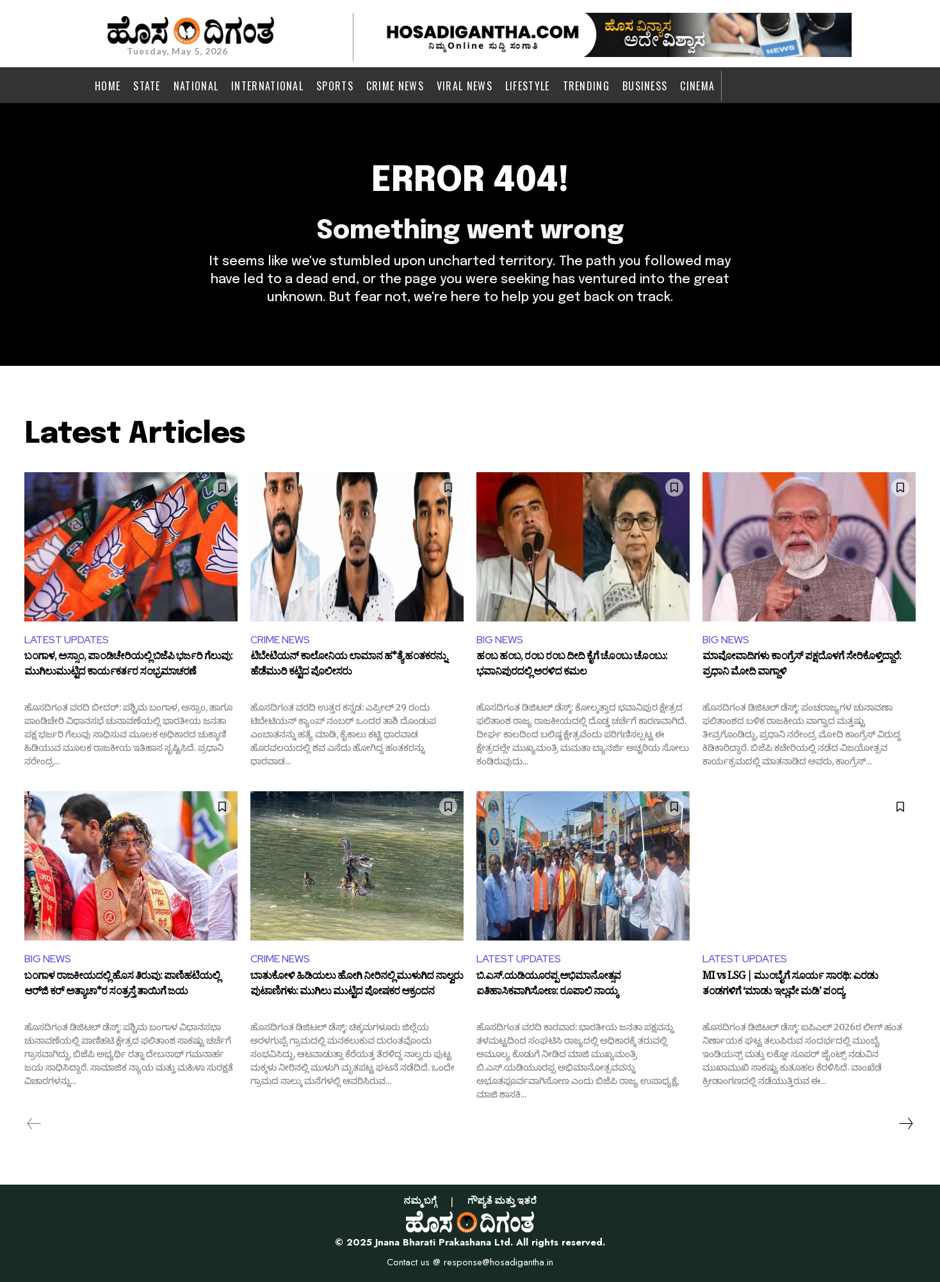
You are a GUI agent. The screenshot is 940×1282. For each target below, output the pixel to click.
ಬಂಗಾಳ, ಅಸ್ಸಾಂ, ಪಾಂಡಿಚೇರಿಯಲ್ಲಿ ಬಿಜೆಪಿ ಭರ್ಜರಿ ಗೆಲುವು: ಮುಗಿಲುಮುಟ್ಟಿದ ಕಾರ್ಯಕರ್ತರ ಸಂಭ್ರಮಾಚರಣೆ (128, 665)
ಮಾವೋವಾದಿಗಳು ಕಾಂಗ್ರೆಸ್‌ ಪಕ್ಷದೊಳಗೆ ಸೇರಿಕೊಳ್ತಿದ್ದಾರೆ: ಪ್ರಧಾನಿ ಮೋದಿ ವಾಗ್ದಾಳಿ (801, 665)
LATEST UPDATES (66, 639)
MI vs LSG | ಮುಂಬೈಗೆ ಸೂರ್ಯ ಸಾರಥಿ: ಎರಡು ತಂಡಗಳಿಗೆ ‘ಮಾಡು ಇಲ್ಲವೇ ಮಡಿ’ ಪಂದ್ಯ (790, 985)
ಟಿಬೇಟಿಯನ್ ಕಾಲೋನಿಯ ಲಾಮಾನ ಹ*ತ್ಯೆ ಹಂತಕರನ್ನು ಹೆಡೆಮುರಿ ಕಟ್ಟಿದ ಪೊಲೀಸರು (348, 665)
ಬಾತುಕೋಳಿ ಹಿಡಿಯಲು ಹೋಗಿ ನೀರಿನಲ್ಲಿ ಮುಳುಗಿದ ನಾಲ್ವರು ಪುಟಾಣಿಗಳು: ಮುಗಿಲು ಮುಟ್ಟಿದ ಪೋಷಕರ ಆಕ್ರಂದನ (356, 985)
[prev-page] (34, 1123)
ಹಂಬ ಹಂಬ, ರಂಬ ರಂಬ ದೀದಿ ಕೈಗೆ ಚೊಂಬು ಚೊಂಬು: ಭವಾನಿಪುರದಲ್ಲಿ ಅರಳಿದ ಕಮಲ (571, 665)
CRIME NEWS (280, 639)
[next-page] (905, 1123)
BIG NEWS (499, 639)
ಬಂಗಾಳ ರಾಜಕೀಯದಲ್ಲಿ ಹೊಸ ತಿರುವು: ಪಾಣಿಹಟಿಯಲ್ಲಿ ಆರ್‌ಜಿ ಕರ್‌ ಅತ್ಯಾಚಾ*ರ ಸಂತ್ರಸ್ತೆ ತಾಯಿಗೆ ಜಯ (122, 985)
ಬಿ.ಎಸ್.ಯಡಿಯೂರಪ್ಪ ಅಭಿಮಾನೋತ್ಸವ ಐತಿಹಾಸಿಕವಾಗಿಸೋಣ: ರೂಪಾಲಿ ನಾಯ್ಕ (548, 985)
